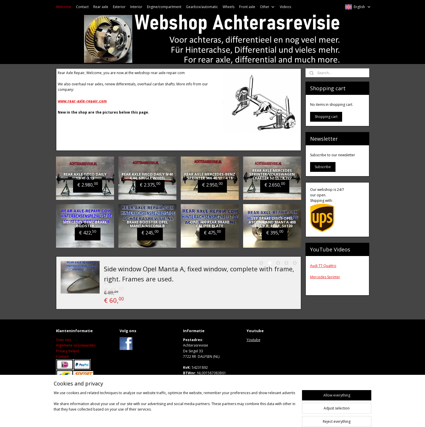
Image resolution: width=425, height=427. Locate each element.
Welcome (63, 6)
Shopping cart (326, 116)
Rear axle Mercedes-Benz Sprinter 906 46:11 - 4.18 (209, 176)
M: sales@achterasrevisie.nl (205, 379)
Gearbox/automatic (202, 6)
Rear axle (100, 6)
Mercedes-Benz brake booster (85, 223)
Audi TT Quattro (323, 265)
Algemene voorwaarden (76, 346)
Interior (136, 6)
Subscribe (323, 166)
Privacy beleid (67, 351)
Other (267, 6)
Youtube (253, 340)
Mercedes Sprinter (325, 276)
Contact (82, 6)
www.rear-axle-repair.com (82, 101)
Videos (285, 6)
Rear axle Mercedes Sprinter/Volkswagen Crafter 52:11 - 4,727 (272, 174)
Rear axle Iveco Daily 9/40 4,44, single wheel (147, 176)
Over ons (63, 340)
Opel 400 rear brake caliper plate (209, 223)
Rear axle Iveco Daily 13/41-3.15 (85, 176)
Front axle (247, 6)
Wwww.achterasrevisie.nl (204, 384)
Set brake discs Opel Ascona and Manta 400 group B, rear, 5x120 (272, 222)
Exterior (119, 6)
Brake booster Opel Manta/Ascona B (147, 223)
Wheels (228, 6)
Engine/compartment (164, 6)
